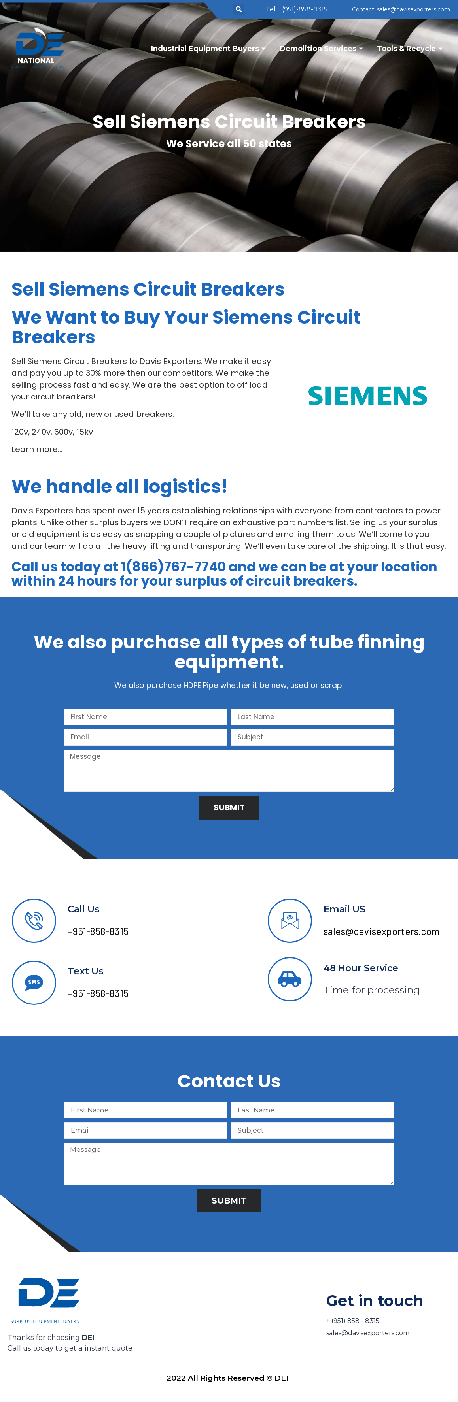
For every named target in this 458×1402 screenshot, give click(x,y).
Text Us (85, 972)
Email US (344, 910)
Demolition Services (322, 48)
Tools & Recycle (411, 48)
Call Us (83, 910)
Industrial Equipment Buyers (209, 48)
